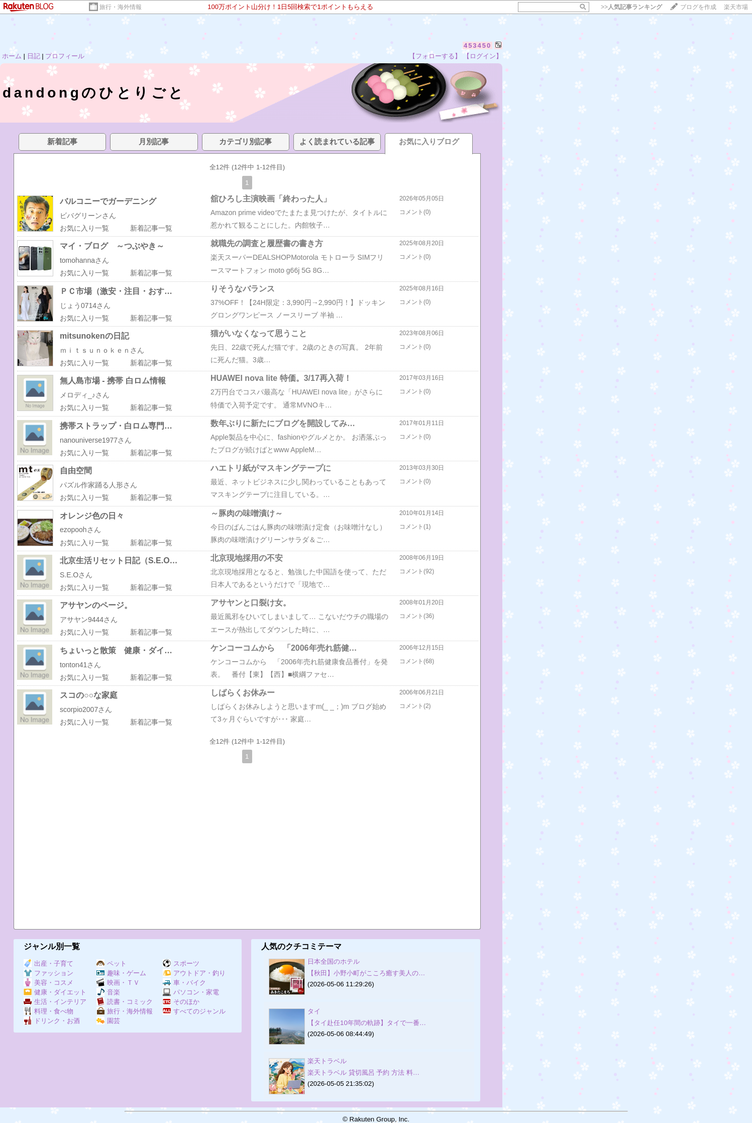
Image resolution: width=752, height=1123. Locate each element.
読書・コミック (124, 1001)
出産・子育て (48, 963)
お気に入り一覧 (84, 228)
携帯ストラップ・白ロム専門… (116, 426)
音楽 (108, 992)
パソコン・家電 (191, 992)
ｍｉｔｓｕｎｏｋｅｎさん (102, 350)
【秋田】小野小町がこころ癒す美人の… (366, 973)
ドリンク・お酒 (52, 1021)
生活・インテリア (55, 1001)
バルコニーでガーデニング (108, 201)
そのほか (181, 1001)
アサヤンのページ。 (96, 605)
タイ (313, 1011)
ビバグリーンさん (88, 216)
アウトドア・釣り (194, 973)
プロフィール (64, 56)
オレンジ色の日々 (92, 516)
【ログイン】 (482, 56)
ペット (111, 963)
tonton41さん (80, 665)
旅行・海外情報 (120, 7)
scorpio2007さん (86, 709)
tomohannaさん (84, 260)
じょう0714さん (85, 305)
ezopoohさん (80, 530)
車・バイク (184, 982)
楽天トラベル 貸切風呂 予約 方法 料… (363, 1072)
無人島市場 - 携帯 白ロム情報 (113, 380)
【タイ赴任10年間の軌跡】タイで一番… (366, 1023)
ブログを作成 (698, 7)
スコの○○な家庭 (89, 695)
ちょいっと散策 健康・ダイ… (116, 650)
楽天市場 (736, 7)
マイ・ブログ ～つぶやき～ (112, 246)
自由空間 (76, 470)
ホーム (12, 56)
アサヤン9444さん (89, 620)
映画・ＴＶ (118, 982)
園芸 (108, 1021)
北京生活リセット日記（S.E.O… (119, 560)
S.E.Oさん (76, 575)
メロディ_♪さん (85, 395)
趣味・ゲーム (121, 973)
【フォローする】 (435, 56)
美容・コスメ (48, 982)
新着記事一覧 (151, 228)
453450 (477, 45)
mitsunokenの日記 (94, 336)
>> (631, 7)
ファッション (48, 973)
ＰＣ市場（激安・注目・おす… (116, 291)
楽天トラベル (327, 1061)
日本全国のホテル (333, 961)
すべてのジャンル (194, 1011)
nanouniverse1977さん (96, 440)
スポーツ (181, 963)
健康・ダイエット (55, 992)
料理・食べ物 (48, 1011)
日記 (33, 56)
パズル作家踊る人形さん (98, 485)
